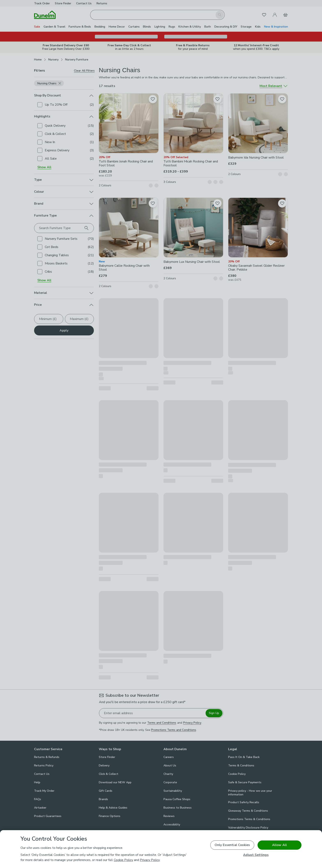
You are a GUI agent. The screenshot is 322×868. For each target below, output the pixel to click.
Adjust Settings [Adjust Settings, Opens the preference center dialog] (255, 855)
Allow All (279, 845)
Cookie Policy (123, 860)
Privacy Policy (150, 860)
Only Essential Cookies (232, 845)
